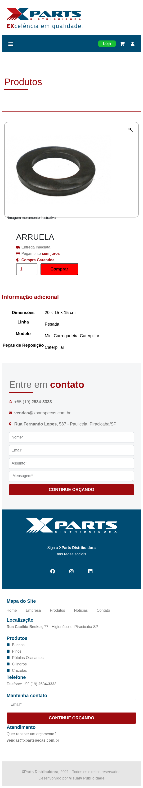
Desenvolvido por (71, 778)
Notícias (81, 610)
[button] (10, 44)
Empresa (33, 610)
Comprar (59, 269)
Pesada (52, 324)
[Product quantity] (26, 269)
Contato (103, 610)
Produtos (57, 610)
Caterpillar (54, 347)
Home (12, 610)
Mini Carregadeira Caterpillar (72, 335)
